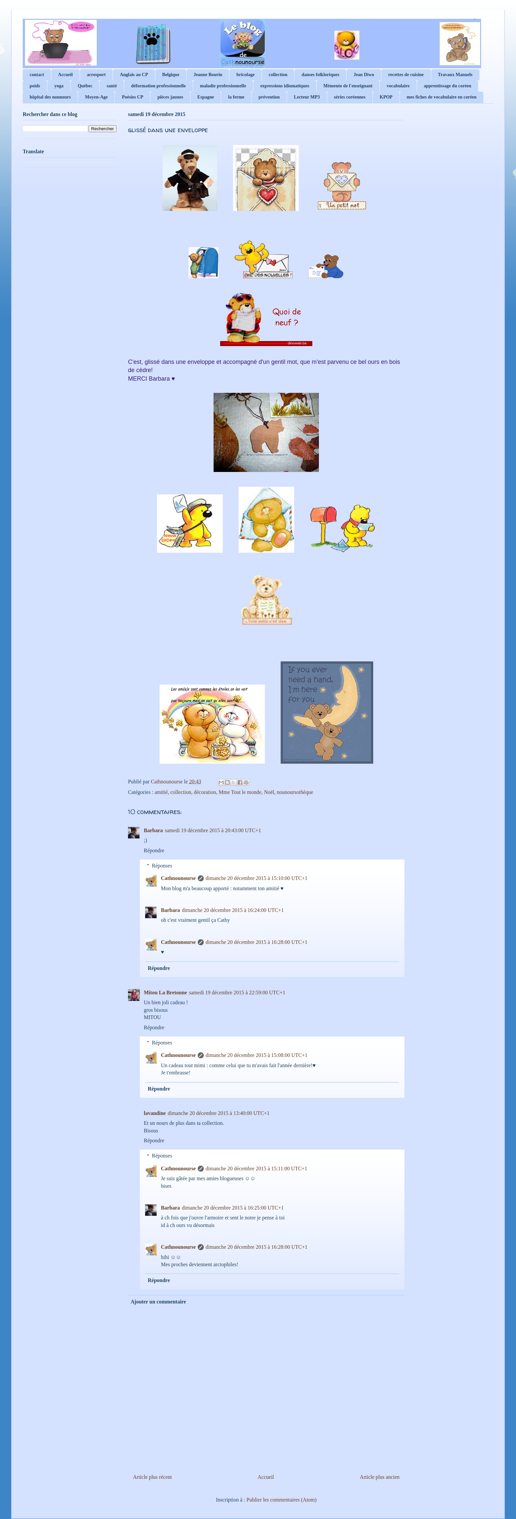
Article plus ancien (380, 1477)
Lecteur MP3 (307, 97)
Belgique (170, 74)
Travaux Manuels (455, 74)
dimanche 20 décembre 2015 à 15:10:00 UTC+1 (256, 878)
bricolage (245, 74)
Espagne (205, 97)
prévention (269, 97)
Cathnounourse (178, 878)
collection (278, 74)
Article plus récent (152, 1477)
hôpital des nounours (50, 97)
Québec (85, 85)
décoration (205, 792)
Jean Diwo (363, 74)
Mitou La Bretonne (165, 992)
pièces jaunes (170, 97)
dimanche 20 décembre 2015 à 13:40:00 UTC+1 (219, 1113)
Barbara (153, 830)
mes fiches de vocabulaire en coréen (442, 97)
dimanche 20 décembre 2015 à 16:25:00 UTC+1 (233, 1208)
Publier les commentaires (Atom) (281, 1500)
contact (37, 74)
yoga (59, 85)
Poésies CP (132, 97)
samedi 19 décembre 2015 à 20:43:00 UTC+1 (213, 830)
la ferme (236, 97)
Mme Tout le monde (240, 792)
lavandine (155, 1113)
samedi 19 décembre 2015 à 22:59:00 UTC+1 (237, 992)
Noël (269, 792)
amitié (161, 792)
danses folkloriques (320, 74)
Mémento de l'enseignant (348, 85)
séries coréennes (350, 97)
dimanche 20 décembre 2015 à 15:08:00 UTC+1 (256, 1055)
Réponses (162, 865)
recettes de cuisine (406, 74)
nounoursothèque (295, 792)
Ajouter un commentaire (158, 1301)
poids (35, 85)
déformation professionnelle (158, 85)
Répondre (154, 850)
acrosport (96, 74)
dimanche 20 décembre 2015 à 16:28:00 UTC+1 (256, 942)
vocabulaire (398, 85)
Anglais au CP (134, 74)
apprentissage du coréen (447, 85)
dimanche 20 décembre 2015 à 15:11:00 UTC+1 (256, 1168)
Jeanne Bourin (208, 74)
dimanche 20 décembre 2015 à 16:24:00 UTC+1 (233, 910)
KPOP (386, 97)
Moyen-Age (96, 97)
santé (112, 85)
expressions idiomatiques (284, 85)
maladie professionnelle (223, 85)
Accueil (65, 74)
